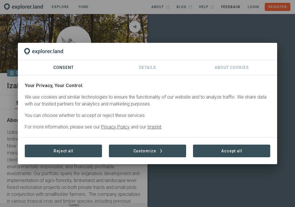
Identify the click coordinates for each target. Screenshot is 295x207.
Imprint (154, 127)
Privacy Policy (115, 127)
